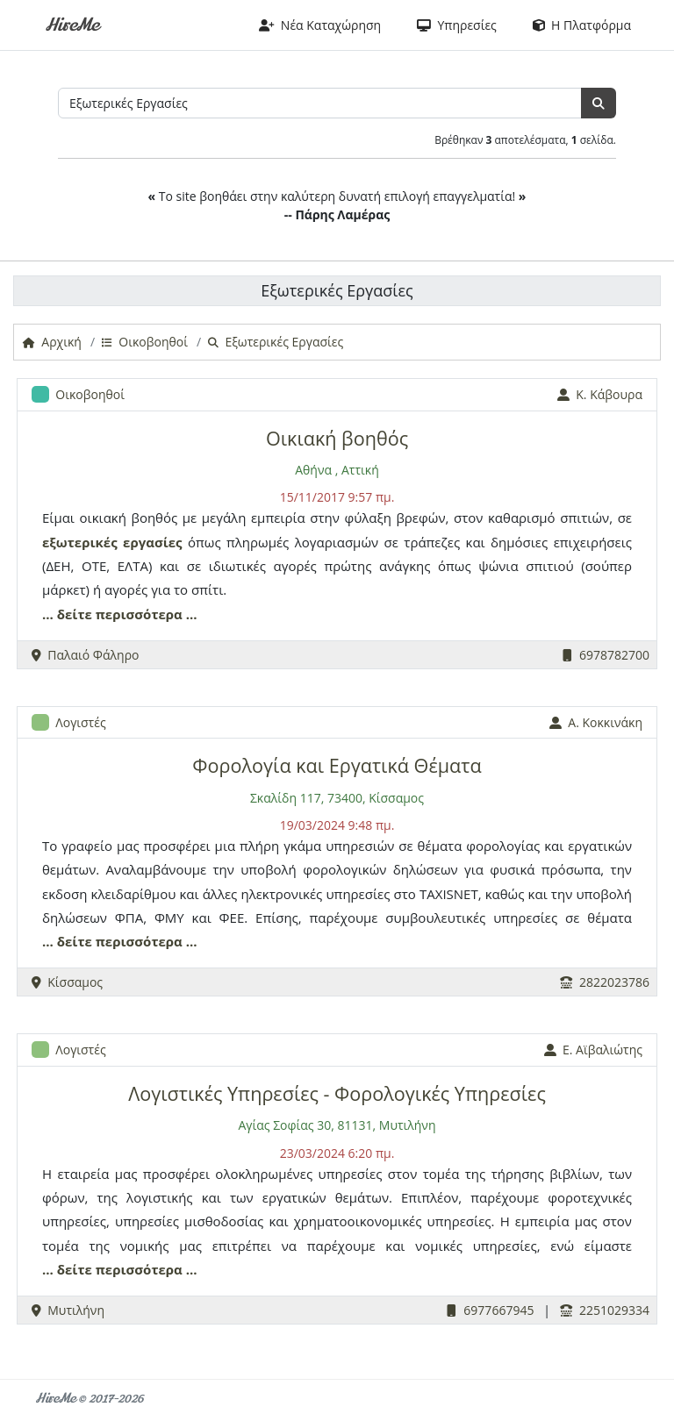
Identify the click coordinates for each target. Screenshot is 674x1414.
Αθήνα (313, 469)
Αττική (360, 469)
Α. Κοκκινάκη (595, 722)
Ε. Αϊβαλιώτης (593, 1049)
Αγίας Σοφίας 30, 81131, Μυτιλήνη (336, 1125)
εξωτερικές (80, 542)
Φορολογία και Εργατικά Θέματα (336, 765)
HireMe (71, 25)
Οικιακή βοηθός (337, 438)
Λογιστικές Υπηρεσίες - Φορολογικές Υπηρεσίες (337, 1093)
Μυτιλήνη (68, 1310)
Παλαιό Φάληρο (86, 654)
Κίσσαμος (67, 982)
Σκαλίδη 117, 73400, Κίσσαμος (337, 797)
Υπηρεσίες (457, 25)
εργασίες (153, 542)
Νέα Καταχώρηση (320, 25)
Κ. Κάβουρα (599, 394)
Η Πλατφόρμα (582, 25)
